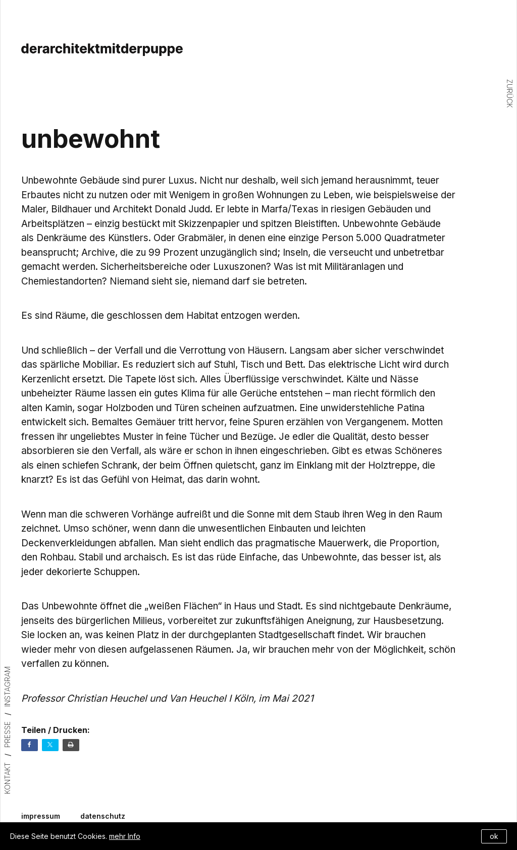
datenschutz (102, 816)
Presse (7, 734)
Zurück (509, 93)
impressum (40, 816)
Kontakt (7, 778)
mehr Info (124, 836)
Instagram (7, 686)
